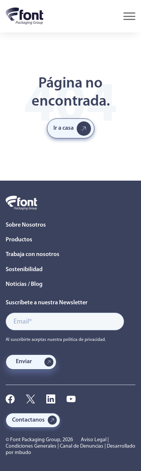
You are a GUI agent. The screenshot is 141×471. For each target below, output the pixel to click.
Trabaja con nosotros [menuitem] (32, 255)
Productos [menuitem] (19, 240)
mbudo (23, 453)
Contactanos (28, 420)
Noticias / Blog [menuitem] (24, 284)
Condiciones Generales (31, 446)
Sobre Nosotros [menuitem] (26, 225)
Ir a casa (63, 128)
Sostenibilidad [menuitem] (24, 270)
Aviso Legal (93, 440)
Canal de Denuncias (81, 446)
